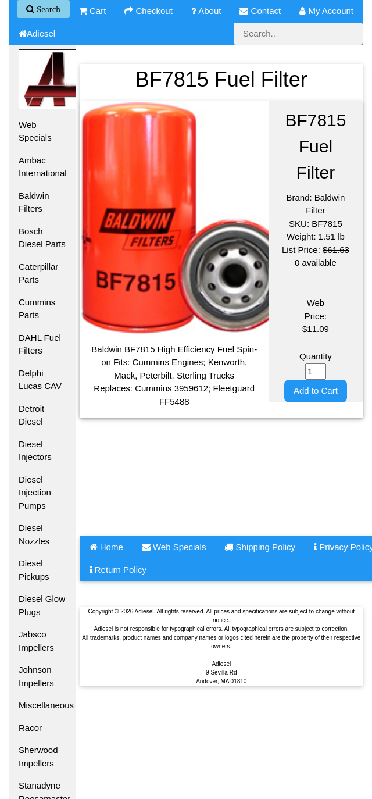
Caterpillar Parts (38, 273)
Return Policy (118, 570)
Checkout (148, 11)
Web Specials (35, 131)
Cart (92, 11)
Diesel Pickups (34, 570)
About (206, 11)
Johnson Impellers (36, 676)
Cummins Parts (37, 308)
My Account (326, 11)
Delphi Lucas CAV (40, 379)
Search (47, 9)
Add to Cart (316, 390)
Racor (30, 728)
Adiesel (37, 33)
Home (106, 547)
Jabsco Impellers (36, 640)
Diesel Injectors (35, 450)
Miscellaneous (46, 705)
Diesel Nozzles (34, 534)
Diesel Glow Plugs (42, 605)
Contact (260, 11)
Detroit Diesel (31, 415)
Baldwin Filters (34, 202)
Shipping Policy (259, 547)
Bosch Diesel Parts (42, 237)
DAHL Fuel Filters (40, 344)
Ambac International (43, 167)
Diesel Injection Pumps (35, 493)
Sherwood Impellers (38, 756)
